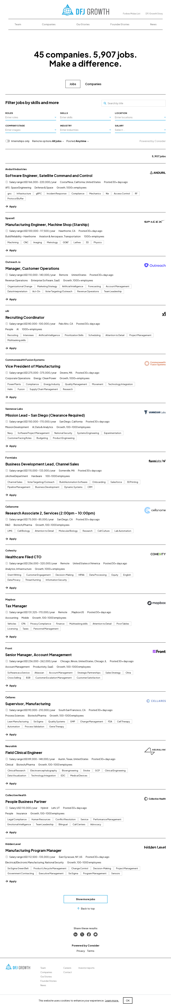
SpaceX (10, 218)
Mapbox (10, 599)
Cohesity (11, 550)
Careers (67, 968)
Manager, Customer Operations (32, 268)
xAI (7, 310)
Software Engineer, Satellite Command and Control (48, 175)
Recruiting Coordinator (24, 317)
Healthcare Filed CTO (23, 557)
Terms (90, 950)
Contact (67, 972)
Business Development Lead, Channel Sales (42, 464)
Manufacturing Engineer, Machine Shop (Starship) (47, 224)
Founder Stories (119, 24)
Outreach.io (13, 261)
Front (8, 648)
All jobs (58, 140)
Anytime (82, 140)
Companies (48, 24)
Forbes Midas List (131, 13)
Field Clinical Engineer (23, 752)
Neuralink (11, 746)
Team (18, 24)
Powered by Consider (153, 140)
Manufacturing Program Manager (33, 850)
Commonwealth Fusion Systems (25, 359)
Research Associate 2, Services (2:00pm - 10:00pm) (50, 513)
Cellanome (12, 506)
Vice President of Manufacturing (32, 366)
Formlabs (11, 457)
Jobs (73, 84)
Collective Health (15, 795)
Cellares (10, 697)
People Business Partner (25, 801)
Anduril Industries (16, 169)
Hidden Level (13, 843)
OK (128, 1000)
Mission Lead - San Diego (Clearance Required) (45, 415)
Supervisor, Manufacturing (27, 703)
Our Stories (83, 24)
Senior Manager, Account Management (38, 654)
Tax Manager (16, 606)
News (153, 24)
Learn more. (112, 1000)
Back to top (85, 908)
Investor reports (86, 968)
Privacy (81, 950)
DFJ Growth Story (154, 13)
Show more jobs (85, 899)
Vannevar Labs (14, 408)
